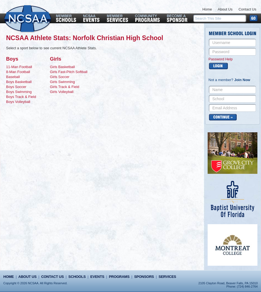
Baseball (13, 77)
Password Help (220, 59)
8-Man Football (18, 72)
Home (207, 9)
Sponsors (144, 277)
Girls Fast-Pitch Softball (68, 72)
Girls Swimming (62, 82)
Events (97, 277)
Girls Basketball (62, 67)
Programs (119, 277)
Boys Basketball (19, 82)
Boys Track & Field (21, 97)
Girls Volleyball (61, 92)
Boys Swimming (19, 92)
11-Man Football (19, 67)
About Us (225, 9)
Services (167, 277)
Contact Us (247, 9)
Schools (76, 277)
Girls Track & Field (64, 87)
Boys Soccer (16, 87)
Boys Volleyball (18, 102)
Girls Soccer (59, 77)
